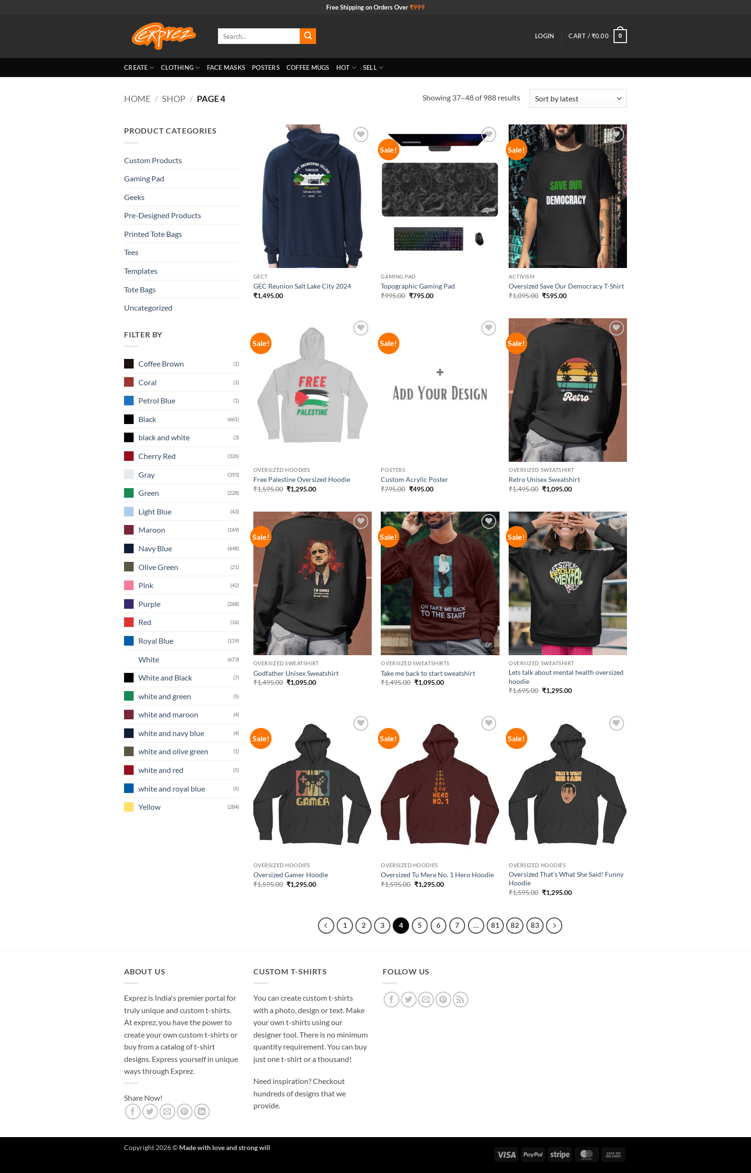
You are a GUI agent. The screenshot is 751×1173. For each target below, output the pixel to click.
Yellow (149, 806)
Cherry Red (157, 455)
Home (137, 98)
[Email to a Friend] (167, 1111)
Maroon (151, 529)
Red (144, 621)
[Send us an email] (426, 999)
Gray (146, 474)
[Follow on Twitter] (409, 999)
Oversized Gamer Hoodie (290, 875)
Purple (149, 603)
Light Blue (154, 511)
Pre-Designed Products (162, 215)
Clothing (180, 67)
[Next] (554, 925)
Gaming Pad (144, 178)
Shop (173, 98)
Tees (131, 252)
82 (515, 925)
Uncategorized (148, 307)
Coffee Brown (161, 363)
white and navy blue (171, 732)
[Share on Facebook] (133, 1111)
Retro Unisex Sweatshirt (544, 479)
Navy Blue (155, 548)
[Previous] (326, 925)
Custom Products (153, 160)
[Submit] (308, 36)
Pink (145, 585)
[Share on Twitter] (150, 1111)
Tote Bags (140, 289)
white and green (164, 696)
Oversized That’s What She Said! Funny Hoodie (566, 878)
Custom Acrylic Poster (414, 479)
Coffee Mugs (308, 67)
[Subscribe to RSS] (460, 999)
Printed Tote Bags (153, 233)
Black (147, 419)
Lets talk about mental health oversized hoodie (566, 676)
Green (148, 492)
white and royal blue (171, 788)
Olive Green (158, 566)
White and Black (165, 677)
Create (139, 67)
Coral (147, 382)
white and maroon (168, 714)
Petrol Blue (156, 400)
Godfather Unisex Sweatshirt (296, 673)
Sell (373, 67)
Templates (141, 270)
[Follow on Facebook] (391, 999)
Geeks (134, 196)
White (148, 659)
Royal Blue (155, 640)
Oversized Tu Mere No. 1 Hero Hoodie (437, 875)
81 (495, 925)
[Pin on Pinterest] (185, 1111)
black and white (164, 437)
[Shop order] (578, 98)
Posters (266, 67)
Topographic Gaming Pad (418, 286)
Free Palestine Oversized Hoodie (301, 479)
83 (535, 925)
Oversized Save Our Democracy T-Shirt (566, 286)
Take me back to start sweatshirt (428, 673)
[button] (544, 35)
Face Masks (226, 67)
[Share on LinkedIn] (202, 1111)
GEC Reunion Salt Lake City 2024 (302, 286)
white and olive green (173, 751)
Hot (346, 67)
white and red (160, 769)
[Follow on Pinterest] (443, 999)
